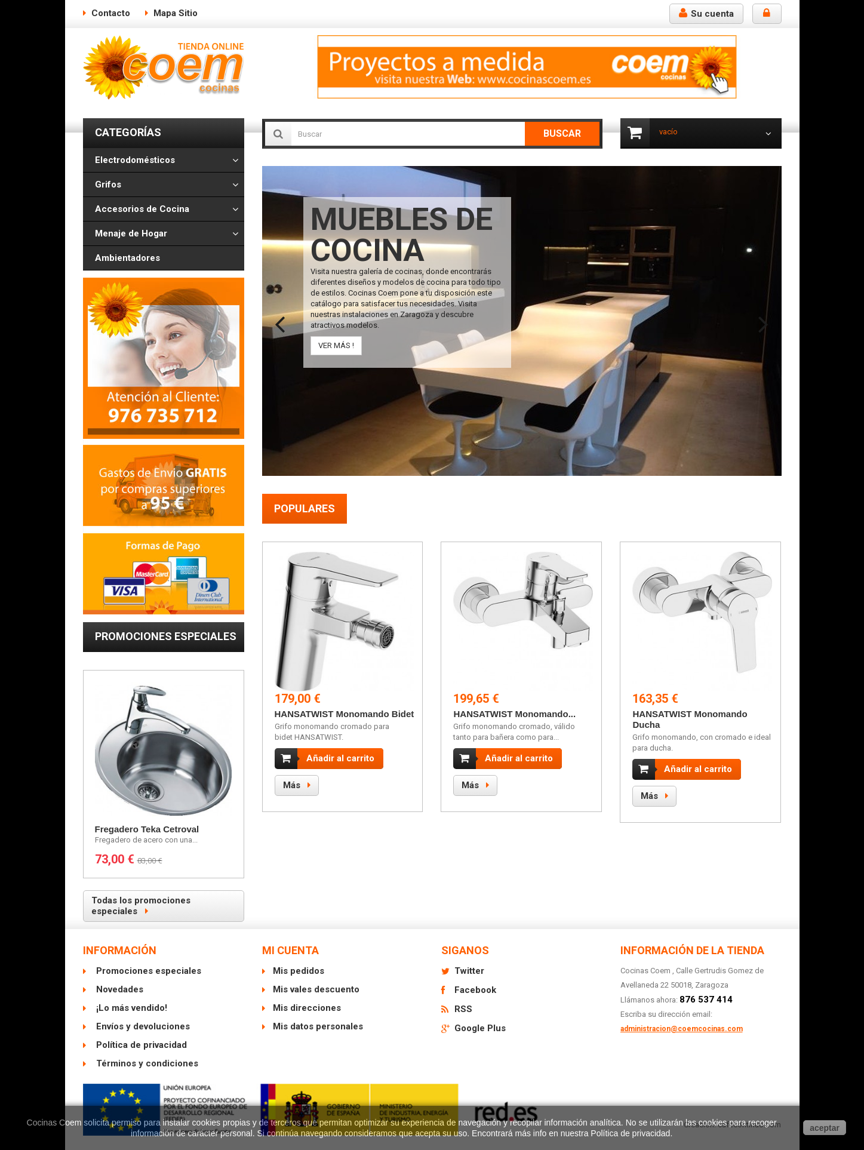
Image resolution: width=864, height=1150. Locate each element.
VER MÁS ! (336, 345)
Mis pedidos (298, 970)
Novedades (118, 989)
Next (764, 317)
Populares (304, 508)
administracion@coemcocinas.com (681, 1029)
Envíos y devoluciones (142, 1026)
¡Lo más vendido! (130, 1008)
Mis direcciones (307, 1008)
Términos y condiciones (146, 1063)
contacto (110, 13)
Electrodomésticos (135, 160)
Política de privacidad (140, 1045)
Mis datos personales (318, 1026)
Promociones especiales (165, 636)
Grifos (108, 184)
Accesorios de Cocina (142, 209)
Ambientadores (127, 258)
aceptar (825, 1128)
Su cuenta (706, 13)
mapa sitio (175, 13)
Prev (280, 317)
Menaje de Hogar (131, 233)
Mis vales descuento (316, 989)
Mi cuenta (290, 950)
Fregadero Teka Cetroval (147, 829)
